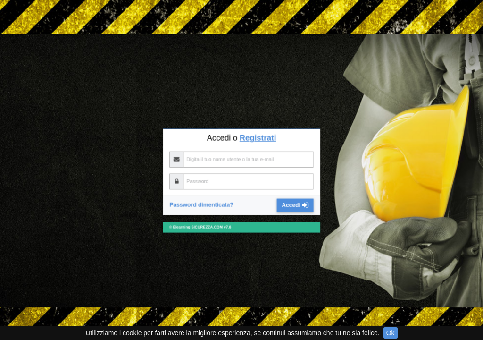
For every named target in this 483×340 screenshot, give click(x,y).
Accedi (271, 130)
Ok (390, 333)
